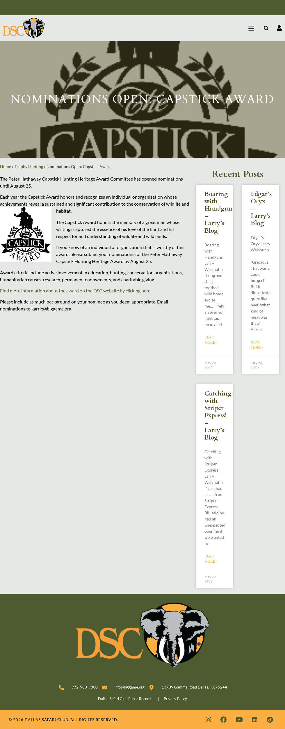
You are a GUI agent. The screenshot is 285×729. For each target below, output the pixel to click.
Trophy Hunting (29, 166)
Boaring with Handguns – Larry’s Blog (219, 212)
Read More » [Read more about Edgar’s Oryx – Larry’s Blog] (257, 345)
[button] (251, 28)
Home (5, 166)
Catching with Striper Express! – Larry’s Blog (217, 415)
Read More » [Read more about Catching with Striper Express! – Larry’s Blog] (210, 559)
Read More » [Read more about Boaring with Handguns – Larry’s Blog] (210, 340)
